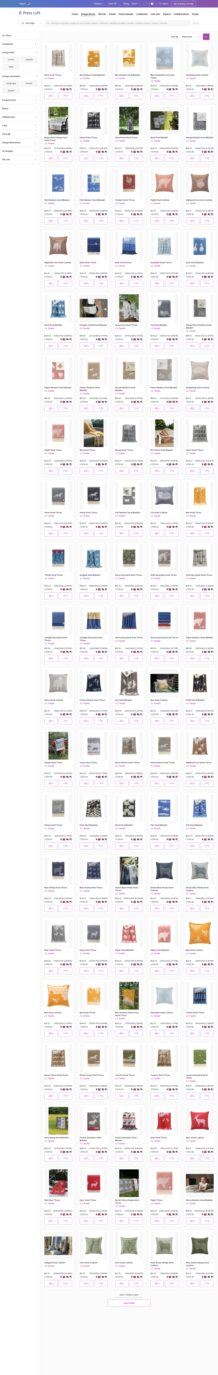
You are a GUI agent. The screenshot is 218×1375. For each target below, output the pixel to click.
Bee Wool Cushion (159, 700)
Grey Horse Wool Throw (126, 137)
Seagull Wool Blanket (90, 575)
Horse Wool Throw (88, 137)
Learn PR (114, 4)
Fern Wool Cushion (88, 1262)
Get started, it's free (183, 3)
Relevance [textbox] (187, 36)
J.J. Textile (49, 78)
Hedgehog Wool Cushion (198, 387)
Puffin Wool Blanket (195, 700)
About (136, 4)
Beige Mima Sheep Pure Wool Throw (55, 139)
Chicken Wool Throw (125, 200)
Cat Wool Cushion (158, 512)
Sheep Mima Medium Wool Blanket (198, 326)
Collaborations (181, 14)
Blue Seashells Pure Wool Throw (162, 76)
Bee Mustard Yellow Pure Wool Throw (127, 1014)
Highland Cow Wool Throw (198, 762)
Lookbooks (142, 14)
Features (99, 4)
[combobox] (191, 37)
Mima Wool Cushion (53, 700)
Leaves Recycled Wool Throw (196, 1076)
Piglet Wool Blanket (124, 950)
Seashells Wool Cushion (197, 75)
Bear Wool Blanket (159, 137)
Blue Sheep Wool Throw (55, 887)
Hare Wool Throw (52, 75)
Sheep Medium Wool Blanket (199, 137)
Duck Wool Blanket (195, 262)
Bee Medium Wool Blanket (92, 75)
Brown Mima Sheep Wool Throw (127, 1201)
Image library (88, 14)
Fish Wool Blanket (158, 825)
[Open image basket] (196, 23)
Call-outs (155, 14)
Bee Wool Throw (87, 450)
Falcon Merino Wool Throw (92, 700)
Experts (167, 14)
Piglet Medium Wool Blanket (57, 387)
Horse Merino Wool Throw (127, 762)
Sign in (163, 4)
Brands (102, 14)
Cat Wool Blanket (158, 325)
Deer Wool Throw (52, 950)
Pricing (126, 4)
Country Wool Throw (125, 1075)
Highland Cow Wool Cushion (199, 200)
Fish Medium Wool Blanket (57, 200)
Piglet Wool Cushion (159, 200)
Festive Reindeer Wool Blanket (90, 1139)
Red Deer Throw (52, 1200)
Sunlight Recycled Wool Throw (55, 639)
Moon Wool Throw (88, 762)
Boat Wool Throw (88, 262)
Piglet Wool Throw (53, 450)
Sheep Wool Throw (124, 450)
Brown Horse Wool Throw (56, 1075)
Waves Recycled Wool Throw (129, 637)
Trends (112, 14)
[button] (24, 4)
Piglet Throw (156, 1200)
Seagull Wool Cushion (54, 1262)
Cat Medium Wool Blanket (127, 512)
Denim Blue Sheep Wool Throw (126, 889)
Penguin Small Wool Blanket (93, 325)
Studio (195, 14)
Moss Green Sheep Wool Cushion (161, 1264)
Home (75, 14)
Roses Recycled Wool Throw (128, 575)
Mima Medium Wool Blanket (163, 387)
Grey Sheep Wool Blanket (56, 1137)
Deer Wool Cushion (195, 1137)
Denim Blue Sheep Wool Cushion (161, 889)
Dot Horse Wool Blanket (161, 450)
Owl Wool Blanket (123, 700)
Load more (129, 1303)
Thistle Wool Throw (53, 575)
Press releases (126, 14)
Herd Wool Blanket (89, 825)
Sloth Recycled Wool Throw (163, 575)
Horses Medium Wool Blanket (90, 389)
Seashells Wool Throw (160, 262)
